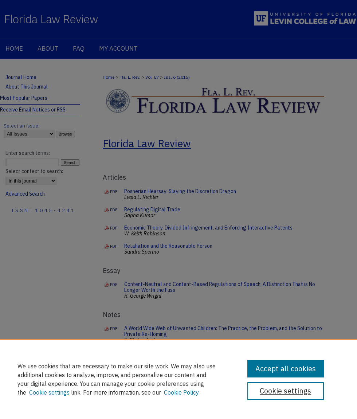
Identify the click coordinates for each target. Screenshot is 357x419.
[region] (178, 379)
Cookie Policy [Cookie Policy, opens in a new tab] (181, 392)
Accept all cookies (285, 368)
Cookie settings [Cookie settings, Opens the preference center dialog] (285, 391)
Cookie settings (49, 392)
